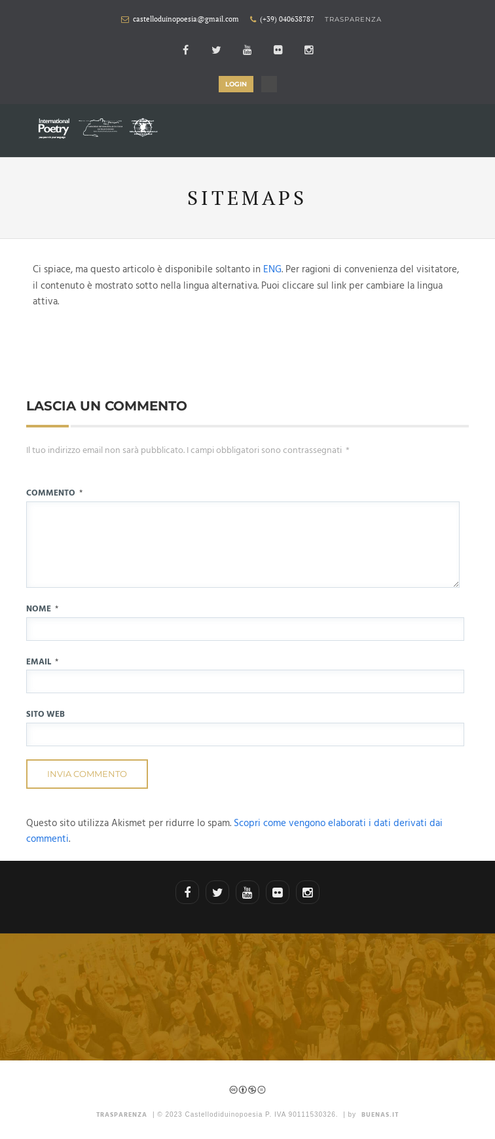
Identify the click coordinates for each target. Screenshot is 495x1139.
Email (42, 662)
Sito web (45, 714)
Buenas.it (380, 1115)
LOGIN (236, 84)
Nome (42, 609)
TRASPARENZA (121, 1115)
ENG (272, 270)
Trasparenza (353, 19)
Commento (54, 493)
